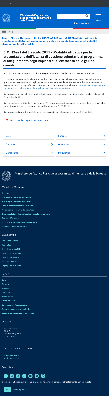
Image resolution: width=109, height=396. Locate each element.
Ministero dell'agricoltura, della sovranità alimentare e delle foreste (35, 18)
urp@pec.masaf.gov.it (13, 358)
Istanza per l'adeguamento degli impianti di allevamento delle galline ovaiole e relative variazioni (54, 87)
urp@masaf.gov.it (11, 355)
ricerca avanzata (81, 23)
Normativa (25, 38)
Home (4, 38)
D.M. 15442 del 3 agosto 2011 (27, 120)
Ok (7, 389)
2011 (36, 38)
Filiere (13, 38)
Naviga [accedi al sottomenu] (8, 31)
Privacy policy (19, 389)
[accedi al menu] (98, 17)
